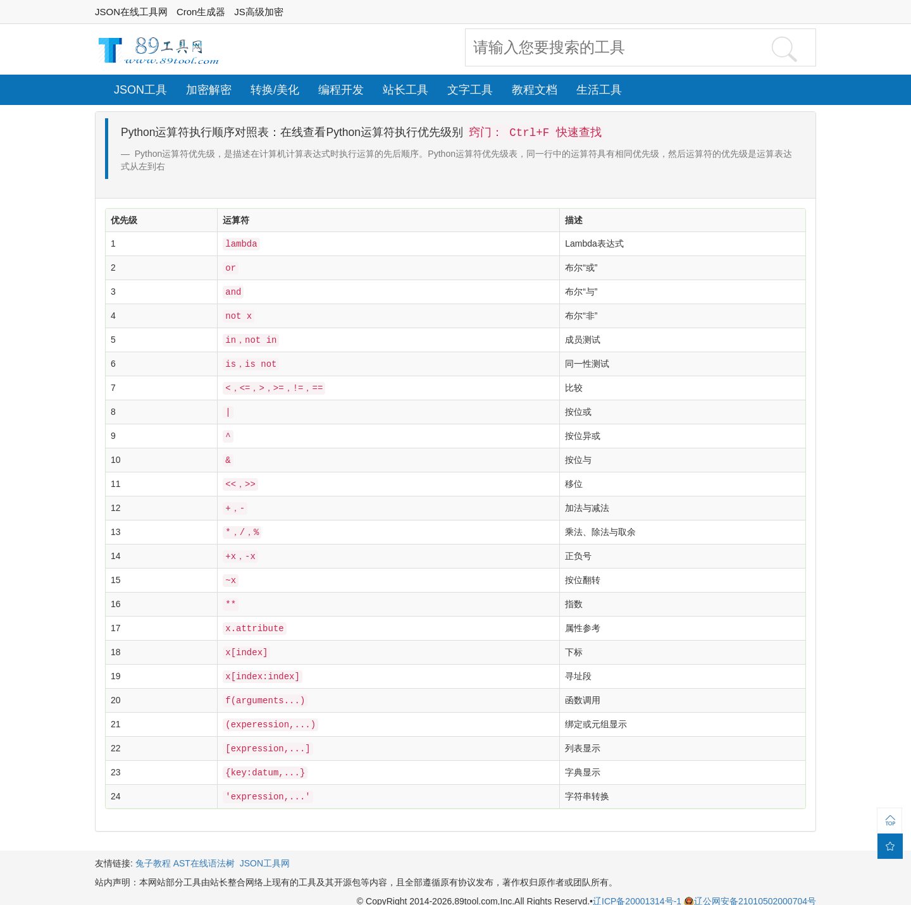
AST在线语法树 (204, 848)
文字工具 (470, 89)
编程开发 (341, 89)
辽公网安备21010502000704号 (750, 886)
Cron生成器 (201, 11)
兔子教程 (153, 848)
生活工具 (599, 89)
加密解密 (209, 89)
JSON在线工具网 (131, 11)
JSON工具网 (265, 848)
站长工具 (405, 89)
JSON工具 (140, 89)
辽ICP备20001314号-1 (638, 886)
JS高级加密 (258, 11)
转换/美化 (275, 89)
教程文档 (534, 89)
